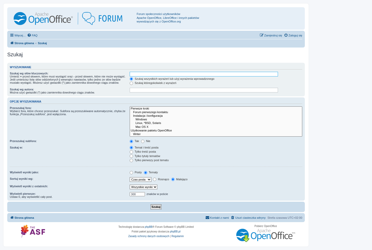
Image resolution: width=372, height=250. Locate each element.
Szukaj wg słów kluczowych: (29, 73)
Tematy (151, 172)
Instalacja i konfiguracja (216, 116)
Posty (136, 172)
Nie (145, 141)
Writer (216, 134)
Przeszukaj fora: (21, 108)
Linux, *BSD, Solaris (216, 123)
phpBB (149, 226)
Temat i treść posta (144, 147)
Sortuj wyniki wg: (21, 178)
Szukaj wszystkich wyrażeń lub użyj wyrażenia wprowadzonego (172, 78)
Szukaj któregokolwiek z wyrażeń (153, 82)
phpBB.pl (175, 231)
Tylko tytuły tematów (145, 156)
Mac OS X (216, 127)
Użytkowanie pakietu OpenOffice (216, 130)
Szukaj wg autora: (22, 89)
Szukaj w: (16, 147)
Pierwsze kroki (216, 109)
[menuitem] (32, 35)
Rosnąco (161, 179)
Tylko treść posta (143, 151)
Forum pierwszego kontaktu (216, 112)
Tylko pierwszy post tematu (149, 160)
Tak (134, 141)
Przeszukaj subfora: (23, 141)
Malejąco (179, 179)
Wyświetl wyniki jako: (24, 172)
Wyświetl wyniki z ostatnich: (29, 186)
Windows (216, 119)
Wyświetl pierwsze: (23, 193)
